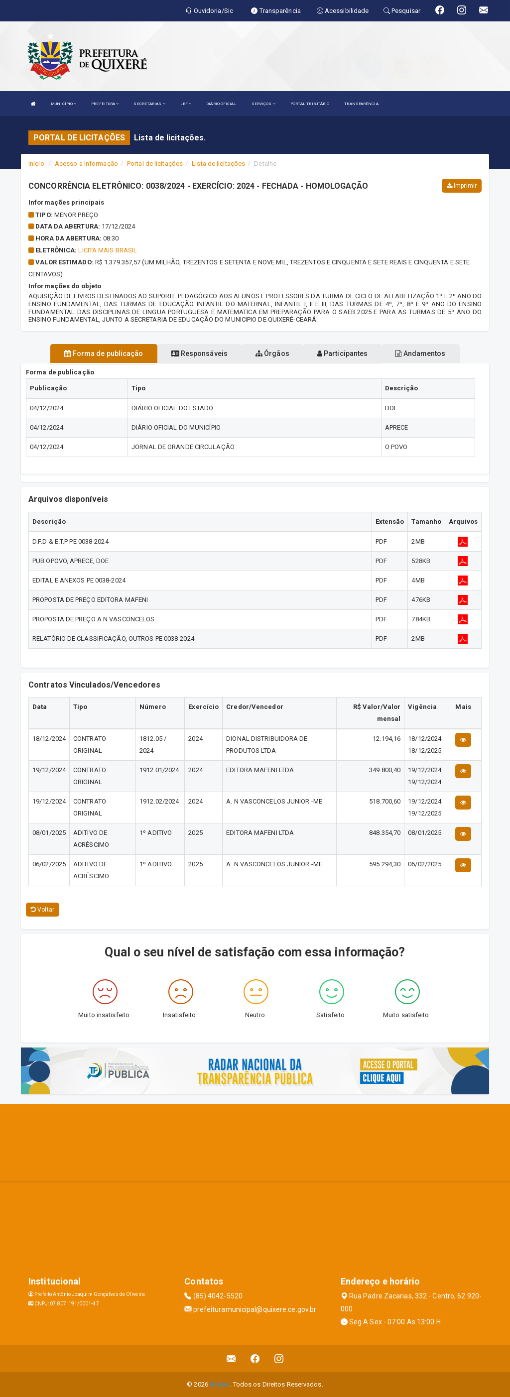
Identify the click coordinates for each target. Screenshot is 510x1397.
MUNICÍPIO (63, 104)
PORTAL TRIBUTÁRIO (310, 104)
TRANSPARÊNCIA (361, 104)
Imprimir (462, 185)
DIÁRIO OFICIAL (221, 104)
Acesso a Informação (86, 163)
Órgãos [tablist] (272, 353)
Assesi (220, 1384)
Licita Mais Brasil (107, 250)
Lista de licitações (218, 163)
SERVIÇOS (263, 104)
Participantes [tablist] (342, 353)
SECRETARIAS (149, 104)
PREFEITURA (105, 104)
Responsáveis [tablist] (199, 353)
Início (36, 163)
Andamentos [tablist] (420, 353)
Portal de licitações (155, 163)
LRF (186, 104)
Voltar (42, 909)
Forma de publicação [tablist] (103, 353)
